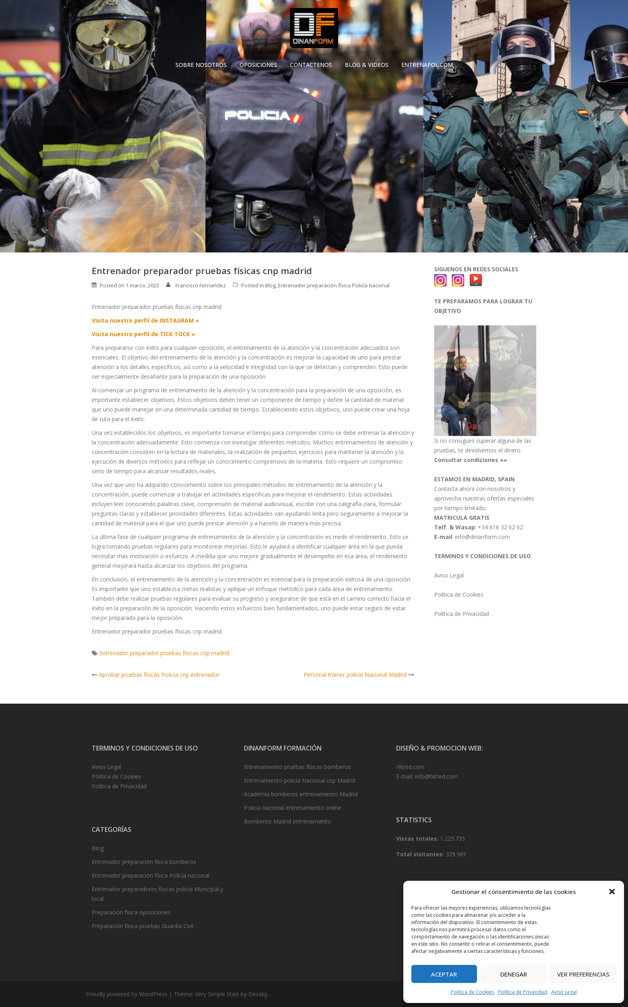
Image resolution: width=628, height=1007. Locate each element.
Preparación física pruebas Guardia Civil (142, 926)
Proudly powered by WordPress (126, 994)
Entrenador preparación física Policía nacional (334, 285)
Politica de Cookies (472, 992)
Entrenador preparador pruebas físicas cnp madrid (164, 653)
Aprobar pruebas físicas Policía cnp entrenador (159, 674)
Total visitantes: (421, 854)
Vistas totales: (418, 838)
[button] (612, 892)
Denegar (513, 974)
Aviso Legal (564, 992)
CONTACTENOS (311, 65)
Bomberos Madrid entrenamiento (287, 821)
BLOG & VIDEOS (366, 65)
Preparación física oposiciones (131, 912)
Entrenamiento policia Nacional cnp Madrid (299, 780)
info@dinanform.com (482, 537)
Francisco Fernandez (200, 285)
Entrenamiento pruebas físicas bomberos (297, 767)
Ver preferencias (583, 974)
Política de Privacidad (522, 992)
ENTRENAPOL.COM (427, 65)
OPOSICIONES (258, 65)
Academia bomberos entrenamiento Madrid (301, 794)
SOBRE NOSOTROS (201, 65)
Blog (270, 285)
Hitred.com (410, 767)
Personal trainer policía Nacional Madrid (355, 674)
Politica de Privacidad (461, 614)
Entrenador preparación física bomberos (144, 862)
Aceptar (444, 974)
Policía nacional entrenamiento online (292, 807)
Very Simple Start (217, 994)
